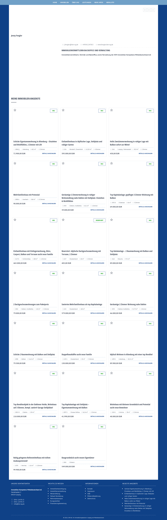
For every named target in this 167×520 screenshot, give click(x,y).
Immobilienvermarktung (58, 491)
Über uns (75, 2)
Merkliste (110, 2)
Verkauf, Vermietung (56, 496)
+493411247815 (87, 45)
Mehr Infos (98, 2)
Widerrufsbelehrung (93, 496)
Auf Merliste (14, 110)
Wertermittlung (55, 494)
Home (55, 2)
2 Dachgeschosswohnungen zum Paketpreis (31, 304)
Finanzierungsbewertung (58, 503)
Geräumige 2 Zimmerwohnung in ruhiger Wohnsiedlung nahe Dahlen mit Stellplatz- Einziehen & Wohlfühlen (83, 198)
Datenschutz (91, 498)
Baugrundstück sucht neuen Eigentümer (78, 457)
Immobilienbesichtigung (58, 489)
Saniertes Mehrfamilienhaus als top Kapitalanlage (82, 304)
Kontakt (90, 489)
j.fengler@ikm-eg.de (71, 45)
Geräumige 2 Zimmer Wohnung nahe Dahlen (128, 304)
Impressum (90, 491)
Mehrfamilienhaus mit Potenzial (26, 194)
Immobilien (64, 2)
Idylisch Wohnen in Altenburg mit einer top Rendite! (131, 354)
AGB (88, 494)
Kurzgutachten (55, 501)
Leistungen (86, 2)
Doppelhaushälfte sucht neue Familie (77, 354)
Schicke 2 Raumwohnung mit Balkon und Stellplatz (34, 354)
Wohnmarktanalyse (56, 498)
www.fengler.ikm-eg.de (105, 45)
